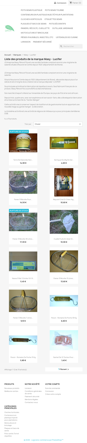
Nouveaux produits (11, 388)
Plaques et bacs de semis (33, 23)
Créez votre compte (53, 394)
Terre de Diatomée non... (23, 160)
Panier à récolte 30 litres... (23, 239)
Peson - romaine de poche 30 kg (64, 318)
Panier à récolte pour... (23, 199)
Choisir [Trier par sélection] (58, 124)
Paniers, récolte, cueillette (35, 28)
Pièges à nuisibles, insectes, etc (37, 37)
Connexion (49, 391)
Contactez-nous (31, 402)
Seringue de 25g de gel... (64, 160)
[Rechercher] (71, 46)
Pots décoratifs (57, 23)
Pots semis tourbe (54, 10)
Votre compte (52, 384)
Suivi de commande (52, 388)
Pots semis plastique (31, 10)
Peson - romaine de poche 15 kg (23, 357)
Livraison (25, 42)
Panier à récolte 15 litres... (64, 278)
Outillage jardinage (62, 28)
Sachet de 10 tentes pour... (64, 357)
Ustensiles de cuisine (67, 37)
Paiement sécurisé (42, 42)
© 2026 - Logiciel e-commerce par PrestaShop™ (43, 440)
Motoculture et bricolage (34, 33)
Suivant (65, 369)
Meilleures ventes (11, 391)
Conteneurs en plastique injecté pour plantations (47, 14)
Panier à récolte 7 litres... (23, 318)
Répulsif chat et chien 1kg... (64, 199)
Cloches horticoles (31, 19)
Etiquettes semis (53, 19)
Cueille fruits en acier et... (64, 239)
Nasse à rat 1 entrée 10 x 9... (23, 278)
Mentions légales (31, 399)
